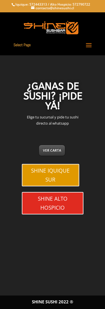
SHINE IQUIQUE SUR (50, 175)
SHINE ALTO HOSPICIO (52, 203)
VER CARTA (52, 150)
